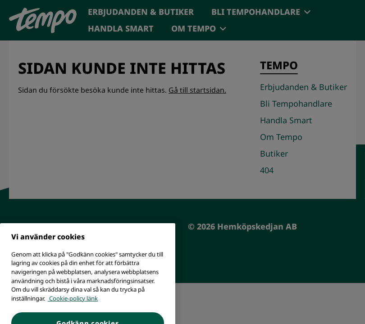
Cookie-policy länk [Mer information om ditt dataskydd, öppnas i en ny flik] (73, 306)
